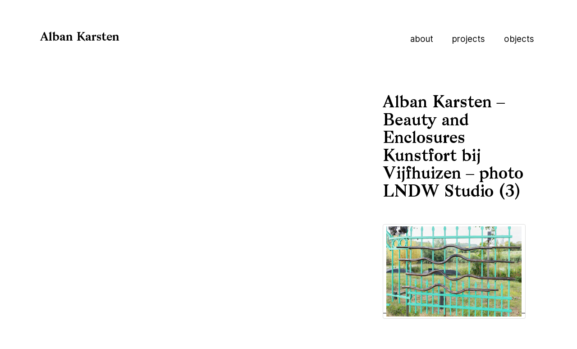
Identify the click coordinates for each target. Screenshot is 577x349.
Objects (519, 39)
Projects (468, 39)
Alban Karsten (79, 38)
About (421, 39)
